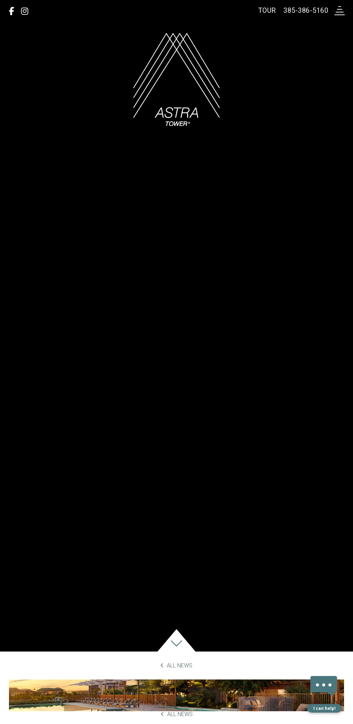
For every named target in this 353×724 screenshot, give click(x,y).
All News (176, 665)
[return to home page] (176, 79)
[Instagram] (24, 11)
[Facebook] (11, 11)
